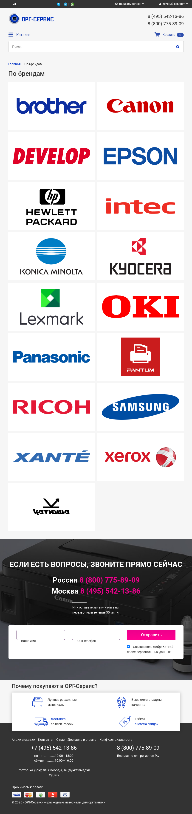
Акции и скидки (23, 739)
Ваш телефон (86, 641)
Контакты (45, 739)
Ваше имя (28, 641)
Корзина (169, 35)
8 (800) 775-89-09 (109, 580)
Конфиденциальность (116, 739)
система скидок (146, 724)
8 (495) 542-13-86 (110, 591)
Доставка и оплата (82, 739)
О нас (60, 739)
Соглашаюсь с (150, 649)
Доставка (58, 719)
